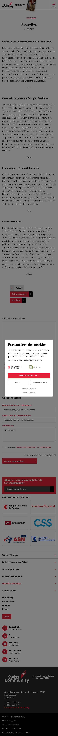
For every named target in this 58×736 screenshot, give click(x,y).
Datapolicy (32, 393)
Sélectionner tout (29, 376)
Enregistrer (40, 382)
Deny (18, 382)
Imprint (25, 393)
